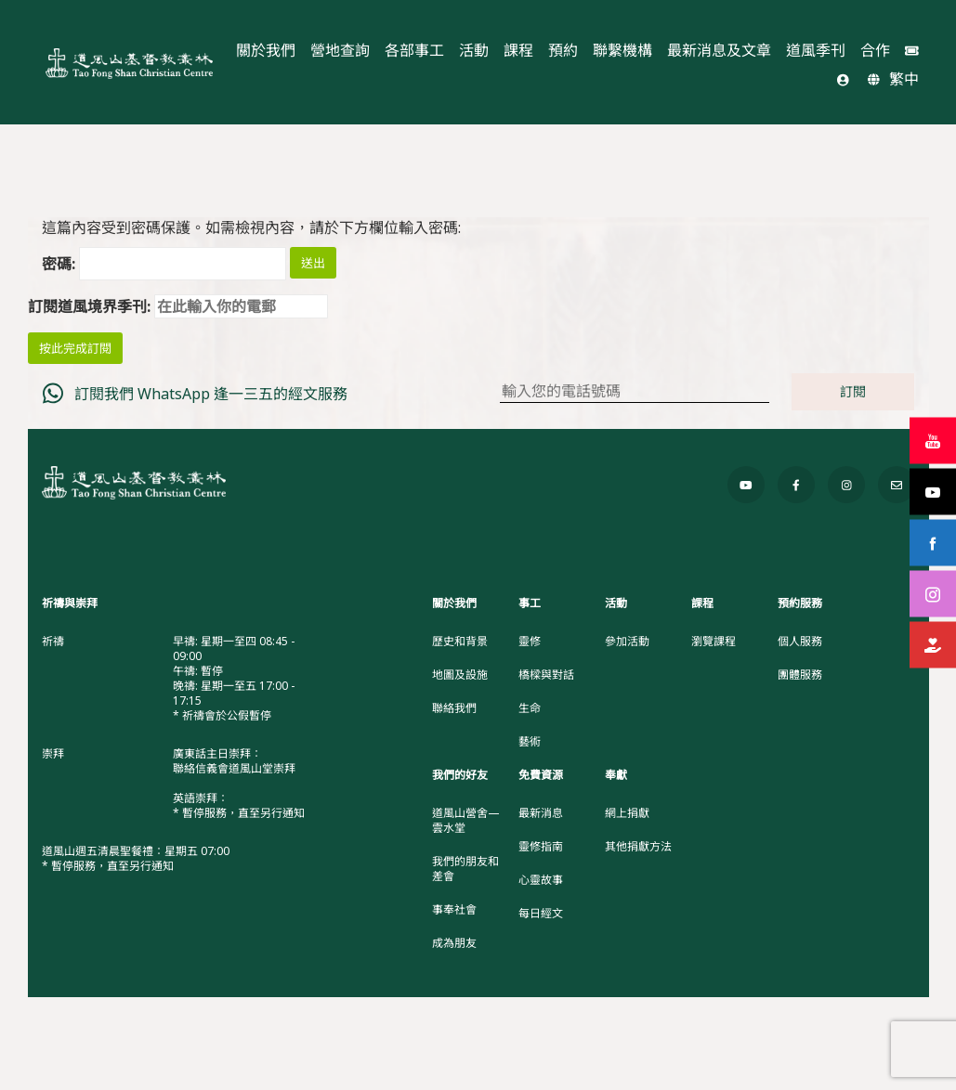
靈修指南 (540, 846)
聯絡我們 (454, 708)
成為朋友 (454, 943)
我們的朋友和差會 (465, 869)
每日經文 (540, 913)
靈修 (529, 641)
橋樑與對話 (546, 675)
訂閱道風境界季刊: (178, 306)
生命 (529, 708)
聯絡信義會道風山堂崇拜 (234, 768)
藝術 (529, 741)
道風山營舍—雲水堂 (466, 821)
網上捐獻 (627, 813)
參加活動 (627, 641)
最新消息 (540, 813)
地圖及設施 (460, 675)
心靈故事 (540, 880)
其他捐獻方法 (638, 846)
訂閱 (853, 391)
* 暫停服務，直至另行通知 (239, 813)
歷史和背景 (460, 641)
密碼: (164, 263)
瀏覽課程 (713, 641)
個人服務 (800, 641)
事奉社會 (454, 909)
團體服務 (800, 675)
